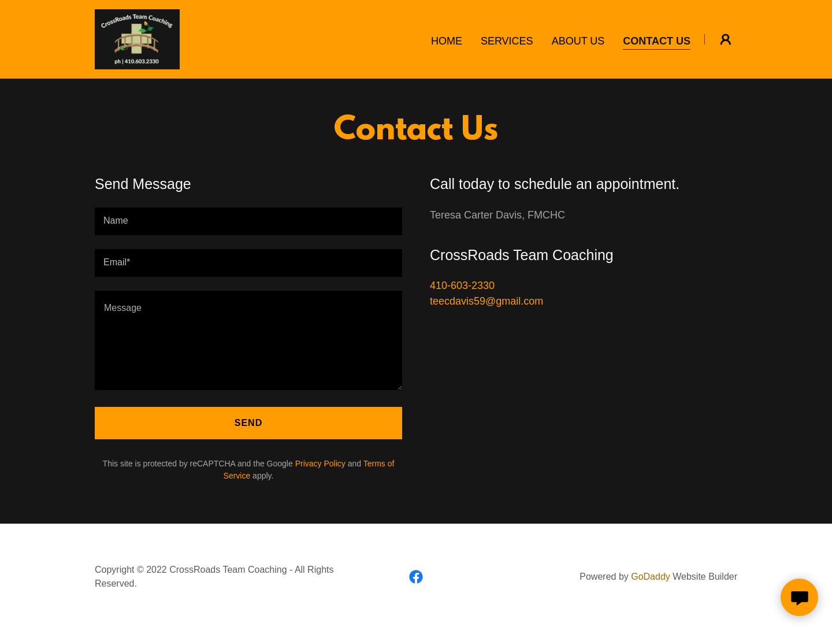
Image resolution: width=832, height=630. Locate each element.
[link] (137, 39)
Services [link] (507, 41)
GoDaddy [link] (650, 576)
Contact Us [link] (656, 41)
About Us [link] (578, 41)
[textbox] (248, 221)
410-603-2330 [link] (462, 285)
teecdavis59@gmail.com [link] (486, 301)
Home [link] (446, 41)
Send (248, 423)
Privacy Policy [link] (320, 463)
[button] (725, 39)
